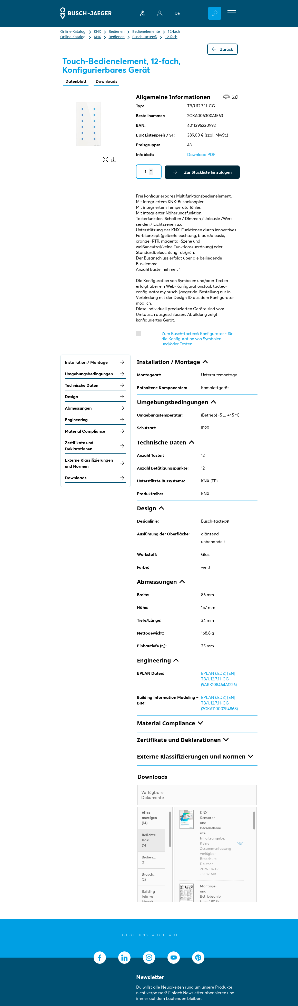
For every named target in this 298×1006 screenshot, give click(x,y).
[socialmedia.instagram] (149, 957)
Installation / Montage (95, 362)
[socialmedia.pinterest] (198, 957)
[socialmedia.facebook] (100, 957)
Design (95, 396)
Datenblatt (75, 81)
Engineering (95, 420)
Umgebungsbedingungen (95, 374)
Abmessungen (95, 408)
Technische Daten (95, 385)
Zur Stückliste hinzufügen (202, 172)
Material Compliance (95, 431)
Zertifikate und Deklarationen (95, 445)
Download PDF (201, 154)
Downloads (106, 81)
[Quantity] (149, 171)
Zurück (222, 49)
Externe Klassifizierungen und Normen (95, 463)
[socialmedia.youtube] (173, 957)
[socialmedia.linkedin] (124, 957)
